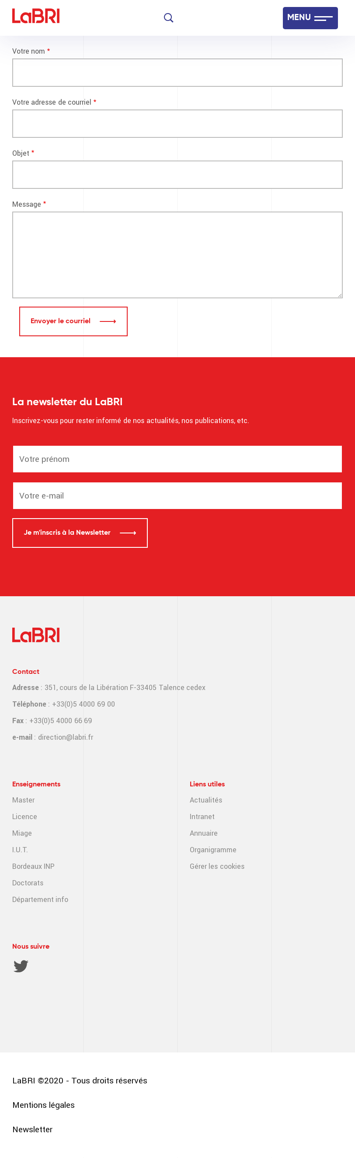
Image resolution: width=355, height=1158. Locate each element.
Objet (20, 153)
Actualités (206, 800)
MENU (299, 18)
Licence (24, 817)
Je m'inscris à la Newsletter (68, 532)
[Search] (169, 18)
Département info (40, 899)
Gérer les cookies (217, 866)
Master (23, 800)
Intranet (202, 817)
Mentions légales (43, 1105)
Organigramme (213, 850)
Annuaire (204, 833)
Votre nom (28, 51)
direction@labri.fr (65, 737)
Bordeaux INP (33, 866)
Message (26, 204)
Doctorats (27, 883)
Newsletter (32, 1129)
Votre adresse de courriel (51, 102)
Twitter (21, 966)
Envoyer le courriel (61, 321)
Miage (22, 833)
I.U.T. (20, 850)
